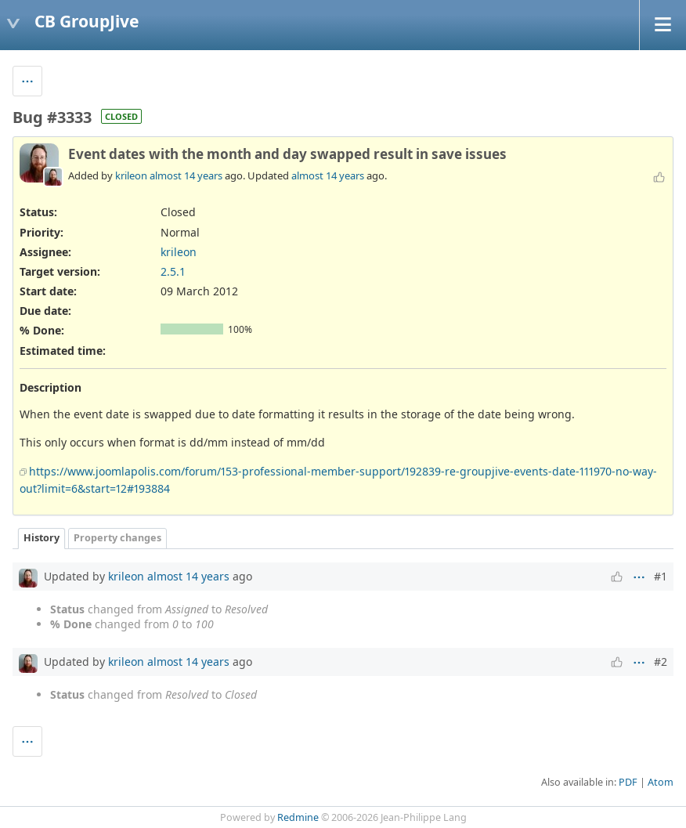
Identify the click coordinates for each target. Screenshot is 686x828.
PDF (628, 782)
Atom (660, 782)
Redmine (298, 817)
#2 (660, 661)
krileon (131, 175)
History (41, 537)
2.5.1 (173, 271)
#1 (660, 576)
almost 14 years (186, 175)
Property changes (117, 537)
